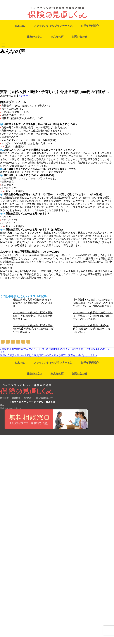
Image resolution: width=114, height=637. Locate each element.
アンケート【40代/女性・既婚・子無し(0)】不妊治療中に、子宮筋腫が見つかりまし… (32, 315)
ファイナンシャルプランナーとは (53, 25)
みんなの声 (57, 36)
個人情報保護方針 (44, 398)
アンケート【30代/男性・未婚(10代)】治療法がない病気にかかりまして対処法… (93, 328)
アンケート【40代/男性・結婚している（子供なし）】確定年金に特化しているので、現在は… (92, 315)
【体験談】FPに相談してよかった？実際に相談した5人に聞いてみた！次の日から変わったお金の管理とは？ (93, 302)
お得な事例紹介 (90, 25)
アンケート (24, 95)
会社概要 (16, 398)
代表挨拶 (4, 398)
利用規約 (28, 398)
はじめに (20, 25)
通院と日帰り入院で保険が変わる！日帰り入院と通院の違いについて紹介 (32, 302)
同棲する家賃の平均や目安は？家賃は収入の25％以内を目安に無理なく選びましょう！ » (48, 355)
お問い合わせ (79, 36)
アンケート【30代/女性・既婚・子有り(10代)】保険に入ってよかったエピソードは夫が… (33, 328)
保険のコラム (34, 36)
